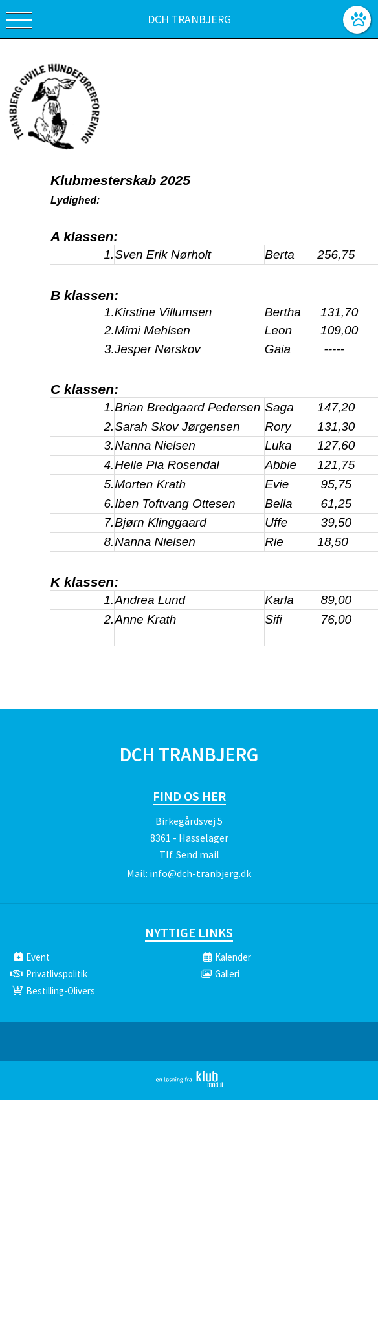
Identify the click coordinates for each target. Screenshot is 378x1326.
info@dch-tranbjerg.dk (200, 873)
